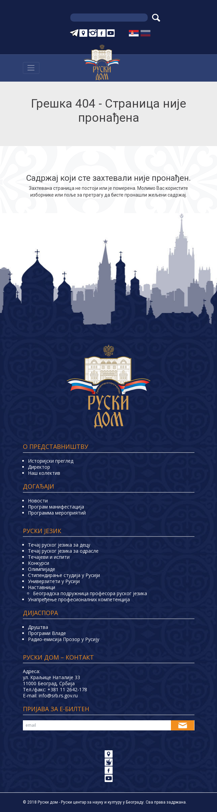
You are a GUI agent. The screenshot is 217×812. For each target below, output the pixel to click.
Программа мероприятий (57, 513)
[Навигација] (31, 68)
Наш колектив (44, 473)
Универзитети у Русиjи (54, 581)
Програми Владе (47, 633)
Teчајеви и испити (49, 557)
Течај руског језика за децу (59, 545)
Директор (39, 467)
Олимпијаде (41, 569)
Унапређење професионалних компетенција (79, 599)
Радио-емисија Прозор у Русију (63, 639)
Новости (38, 500)
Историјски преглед (50, 461)
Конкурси (38, 563)
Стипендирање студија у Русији (64, 575)
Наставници (41, 587)
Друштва (38, 627)
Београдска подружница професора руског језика (90, 593)
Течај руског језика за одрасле (63, 551)
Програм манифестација (56, 506)
